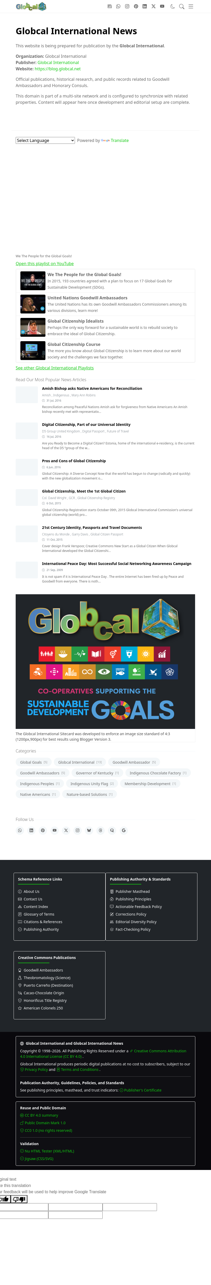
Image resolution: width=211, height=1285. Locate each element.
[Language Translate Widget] (45, 140)
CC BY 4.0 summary (39, 1115)
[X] (66, 830)
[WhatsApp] (20, 830)
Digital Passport (94, 431)
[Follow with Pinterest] (136, 6)
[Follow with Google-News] (110, 6)
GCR (72, 498)
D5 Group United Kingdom (61, 431)
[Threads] (100, 830)
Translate (115, 140)
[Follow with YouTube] (162, 6)
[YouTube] (54, 830)
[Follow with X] (153, 6)
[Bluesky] (89, 830)
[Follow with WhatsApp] (118, 6)
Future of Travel (118, 431)
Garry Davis (80, 534)
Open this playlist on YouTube (45, 263)
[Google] (124, 830)
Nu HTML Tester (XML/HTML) (47, 1151)
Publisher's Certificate (141, 1090)
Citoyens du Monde (56, 534)
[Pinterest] (43, 830)
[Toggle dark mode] (172, 6)
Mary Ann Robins (84, 395)
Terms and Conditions (77, 1069)
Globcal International (58, 62)
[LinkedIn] (31, 830)
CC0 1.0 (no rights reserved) (46, 1130)
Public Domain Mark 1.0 (43, 1122)
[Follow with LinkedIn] (144, 6)
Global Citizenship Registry (96, 498)
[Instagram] (77, 830)
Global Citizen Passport (106, 534)
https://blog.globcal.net (58, 69)
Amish (47, 395)
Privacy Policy (34, 1069)
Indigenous (61, 395)
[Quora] (112, 830)
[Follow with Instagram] (127, 6)
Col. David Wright (54, 498)
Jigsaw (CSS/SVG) (36, 1158)
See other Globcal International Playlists (55, 368)
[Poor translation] (19, 1199)
